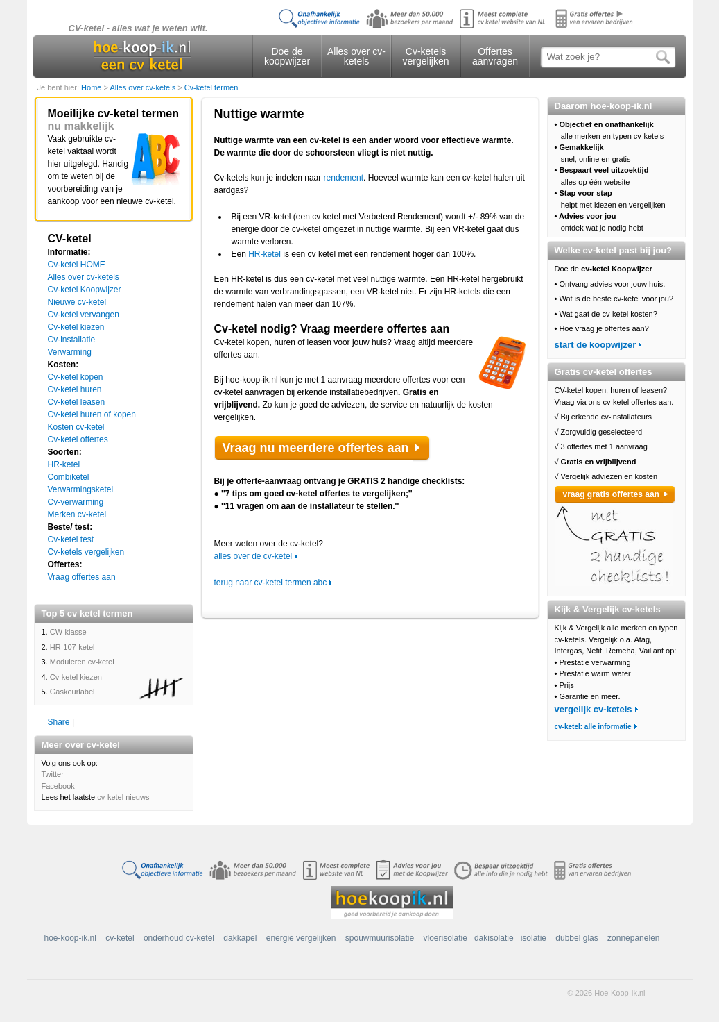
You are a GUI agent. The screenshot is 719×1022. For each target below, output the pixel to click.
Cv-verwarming (76, 502)
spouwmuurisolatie (379, 938)
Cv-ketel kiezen (76, 327)
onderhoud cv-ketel (179, 938)
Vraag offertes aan (82, 577)
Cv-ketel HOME (76, 264)
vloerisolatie (445, 938)
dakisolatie (494, 938)
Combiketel (68, 477)
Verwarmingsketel (81, 489)
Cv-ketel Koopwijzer (84, 289)
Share (59, 722)
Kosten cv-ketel (76, 427)
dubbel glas (576, 938)
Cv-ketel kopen (75, 377)
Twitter (53, 774)
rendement (343, 178)
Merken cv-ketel (77, 514)
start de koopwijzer (595, 345)
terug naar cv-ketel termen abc (270, 582)
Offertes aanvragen (495, 56)
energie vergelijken (301, 938)
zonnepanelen (633, 938)
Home (92, 87)
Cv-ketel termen (211, 87)
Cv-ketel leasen (76, 402)
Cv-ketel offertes (78, 439)
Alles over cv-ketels (356, 56)
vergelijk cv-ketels (593, 709)
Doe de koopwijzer (287, 56)
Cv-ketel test (71, 539)
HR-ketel (64, 464)
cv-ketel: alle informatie (593, 726)
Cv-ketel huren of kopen (92, 414)
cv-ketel (119, 938)
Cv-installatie (72, 339)
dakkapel (240, 938)
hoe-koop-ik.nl (70, 938)
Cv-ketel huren (75, 389)
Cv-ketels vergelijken (426, 56)
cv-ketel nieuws (123, 797)
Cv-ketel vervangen (83, 314)
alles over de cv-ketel (253, 556)
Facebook (58, 786)
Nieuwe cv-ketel (77, 302)
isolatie (533, 938)
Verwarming (70, 352)
